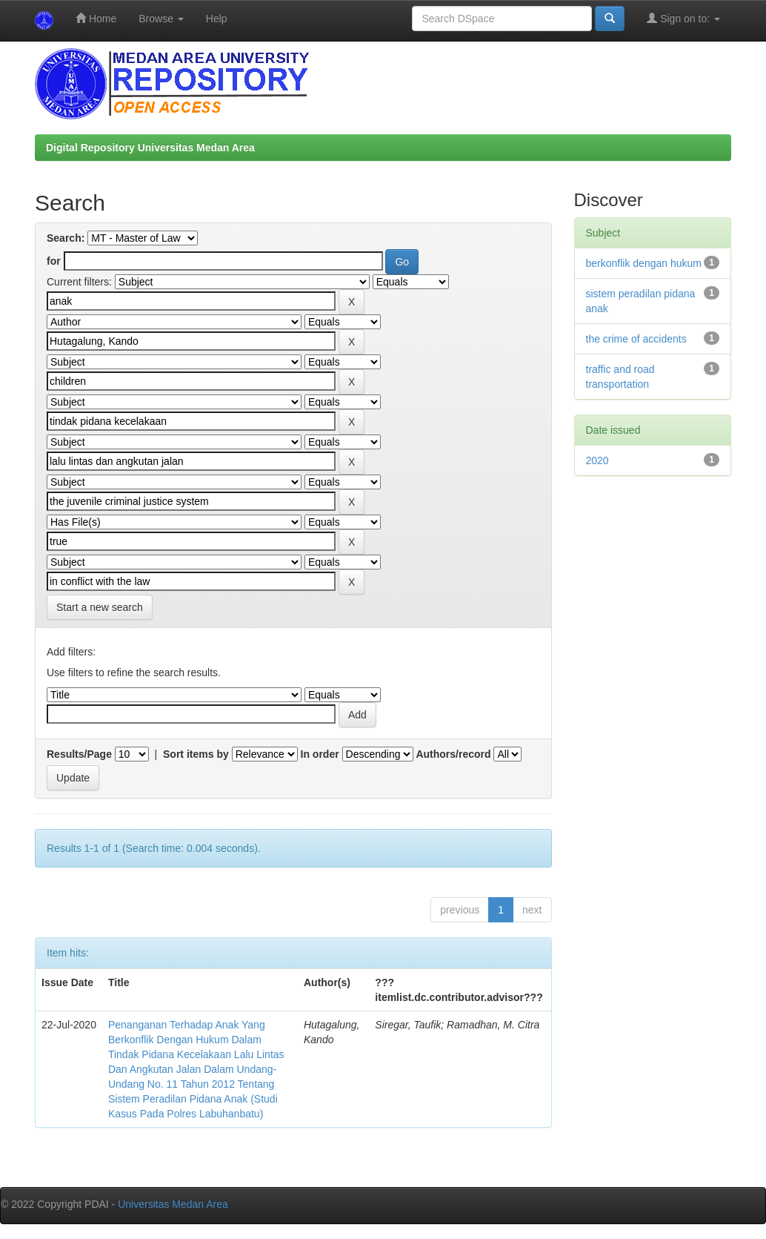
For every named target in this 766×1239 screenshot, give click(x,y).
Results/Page (79, 754)
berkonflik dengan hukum (644, 263)
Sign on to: (683, 18)
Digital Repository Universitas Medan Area (150, 147)
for (54, 261)
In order (320, 754)
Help (216, 18)
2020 (597, 460)
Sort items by (196, 754)
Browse (161, 18)
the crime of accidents (636, 339)
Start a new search (99, 607)
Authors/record (453, 754)
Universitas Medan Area (173, 1204)
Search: (65, 238)
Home (96, 18)
